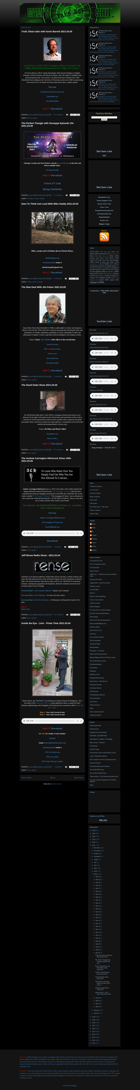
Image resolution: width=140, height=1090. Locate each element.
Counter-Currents (95, 603)
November (97, 850)
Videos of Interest (95, 510)
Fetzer (29, 380)
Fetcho (102, 258)
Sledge (114, 276)
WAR (91, 708)
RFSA (96, 273)
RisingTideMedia (104, 217)
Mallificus (116, 268)
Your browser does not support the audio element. (52, 721)
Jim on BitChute (52, 358)
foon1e (94, 542)
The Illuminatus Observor (97, 695)
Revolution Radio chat (104, 214)
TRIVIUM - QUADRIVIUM (98, 735)
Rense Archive (52, 438)
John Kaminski (94, 647)
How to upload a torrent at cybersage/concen (103, 759)
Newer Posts (26, 778)
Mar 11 (98, 935)
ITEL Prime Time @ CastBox (52, 761)
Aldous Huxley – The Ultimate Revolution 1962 (104, 776)
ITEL (28, 770)
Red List (109, 273)
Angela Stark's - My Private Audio (100, 583)
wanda (94, 546)
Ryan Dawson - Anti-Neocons (98, 681)
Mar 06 (98, 950)
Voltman (102, 278)
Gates (107, 260)
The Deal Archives (52, 349)
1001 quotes (93, 503)
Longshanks (107, 268)
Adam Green (103, 252)
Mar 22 (98, 903)
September (97, 856)
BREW (113, 252)
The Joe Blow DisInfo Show (98, 773)
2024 (93, 836)
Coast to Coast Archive (96, 600)
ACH (28, 550)
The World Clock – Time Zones (99, 507)
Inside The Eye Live (96, 630)
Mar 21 (98, 906)
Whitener (113, 278)
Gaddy (29, 282)
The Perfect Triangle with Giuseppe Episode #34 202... (102, 961)
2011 (93, 1043)
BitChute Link (104, 151)
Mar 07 (98, 947)
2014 (93, 1034)
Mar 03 (98, 1001)
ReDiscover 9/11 (95, 674)
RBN (117, 271)
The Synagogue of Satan (61, 491)
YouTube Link (104, 321)
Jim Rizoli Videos (95, 644)
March (96, 874)
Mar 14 (98, 926)
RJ (102, 273)
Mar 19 (98, 912)
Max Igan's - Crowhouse (97, 651)
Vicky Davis (93, 701)
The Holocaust (94, 691)
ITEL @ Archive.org (52, 752)
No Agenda (97, 271)
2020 (93, 1017)
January (96, 1013)
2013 (93, 1037)
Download (56, 108)
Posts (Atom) (57, 784)
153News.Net (52, 354)
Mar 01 (98, 1006)
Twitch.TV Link (52, 183)
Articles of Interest (95, 493)
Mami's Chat (104, 224)
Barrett (29, 118)
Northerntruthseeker (96, 664)
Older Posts (78, 778)
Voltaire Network (95, 705)
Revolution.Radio (52, 101)
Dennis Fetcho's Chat (104, 204)
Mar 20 (98, 909)
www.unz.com (94, 490)
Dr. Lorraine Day (63, 163)
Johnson (116, 264)
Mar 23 (98, 900)
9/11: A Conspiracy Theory (98, 564)
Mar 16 (98, 920)
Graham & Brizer (100, 262)
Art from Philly (94, 589)
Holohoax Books (95, 627)
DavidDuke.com (52, 434)
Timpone (92, 278)
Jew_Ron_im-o (93, 264)
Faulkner (92, 258)
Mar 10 (98, 938)
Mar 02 (98, 1003)
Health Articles (94, 729)
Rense (29, 618)
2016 (93, 1028)
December (97, 848)
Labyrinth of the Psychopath (98, 732)
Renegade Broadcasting (97, 678)
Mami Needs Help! (95, 725)
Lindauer (99, 268)
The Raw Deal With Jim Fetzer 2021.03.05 (43, 287)
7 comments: (58, 767)
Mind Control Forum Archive (98, 654)
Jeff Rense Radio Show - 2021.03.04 (40, 555)
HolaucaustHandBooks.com (98, 623)
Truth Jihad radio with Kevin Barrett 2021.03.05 (46, 31)
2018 (93, 1022)
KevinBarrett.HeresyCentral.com (52, 92)
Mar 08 (98, 944)
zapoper (31, 114)
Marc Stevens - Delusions (97, 742)
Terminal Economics (96, 486)
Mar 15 (98, 923)
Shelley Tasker (99, 276)
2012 (93, 1040)
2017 (93, 1025)
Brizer (94, 524)
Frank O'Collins (94, 749)
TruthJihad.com (52, 96)
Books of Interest (95, 496)
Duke (28, 453)
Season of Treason (95, 763)
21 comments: (58, 195)
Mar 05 (98, 953)
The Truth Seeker (95, 698)
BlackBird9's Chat (104, 197)
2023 (93, 839)
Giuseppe (30, 198)
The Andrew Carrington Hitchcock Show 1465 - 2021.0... (103, 983)
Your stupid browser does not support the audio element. (52, 533)
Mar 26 (98, 891)
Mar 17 (98, 917)
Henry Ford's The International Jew (100, 620)
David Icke (101, 256)
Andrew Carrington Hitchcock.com (52, 518)
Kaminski (95, 266)
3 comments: (58, 278)
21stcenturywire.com (96, 561)
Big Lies (92, 593)
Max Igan (96, 269)
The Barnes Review (95, 688)
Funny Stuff (93, 500)
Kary (102, 266)
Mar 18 (98, 915)
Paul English (108, 271)
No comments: (59, 114)
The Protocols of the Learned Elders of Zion (103, 752)
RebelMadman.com (52, 258)
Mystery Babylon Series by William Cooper (103, 657)
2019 (93, 1020)
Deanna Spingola (95, 606)
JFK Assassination (95, 640)
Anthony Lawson (95, 586)
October (96, 853)
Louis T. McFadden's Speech (98, 756)
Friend (92, 260)
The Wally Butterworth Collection (100, 766)
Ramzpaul (93, 671)
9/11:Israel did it (95, 567)
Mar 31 (98, 876)
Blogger (74, 1085)
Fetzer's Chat (104, 207)
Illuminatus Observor (43, 703)
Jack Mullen (46, 340)
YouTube (52, 738)
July (95, 862)
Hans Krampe (94, 617)
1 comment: (58, 547)
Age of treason (94, 571)
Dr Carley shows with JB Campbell (100, 610)
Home (52, 778)
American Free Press (96, 579)
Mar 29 (98, 882)
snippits (112, 280)
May (95, 868)
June (95, 865)
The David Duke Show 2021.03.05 (39, 385)
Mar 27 (98, 888)
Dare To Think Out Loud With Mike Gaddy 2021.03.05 (49, 204)
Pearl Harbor (93, 668)
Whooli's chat (104, 220)
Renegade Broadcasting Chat (104, 210)
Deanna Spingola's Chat (104, 200)
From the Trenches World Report (99, 613)
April (95, 871)
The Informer (94, 746)
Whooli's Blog (94, 513)
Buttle (92, 256)
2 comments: (58, 376)
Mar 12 (98, 932)
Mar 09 (98, 941)
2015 (93, 1031)
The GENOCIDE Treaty (97, 769)
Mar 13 (98, 929)
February (97, 1010)
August (96, 859)
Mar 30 (98, 879)
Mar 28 (98, 885)
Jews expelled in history (97, 637)
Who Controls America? (97, 712)
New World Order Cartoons (98, 661)
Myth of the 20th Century (111, 269)
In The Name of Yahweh (41, 496)
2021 (93, 845)
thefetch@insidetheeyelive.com (55, 743)
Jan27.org (93, 634)
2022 (93, 842)
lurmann (92, 280)
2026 (93, 830)
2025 (93, 833)
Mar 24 (98, 897)
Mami (93, 527)
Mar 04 (98, 998)
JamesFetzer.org (52, 344)
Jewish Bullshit (104, 264)
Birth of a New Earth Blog (97, 596)
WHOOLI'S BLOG (95, 715)
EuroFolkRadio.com (52, 527)
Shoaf (107, 276)
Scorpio (94, 535)
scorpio (36, 198)
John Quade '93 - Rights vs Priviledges (101, 739)
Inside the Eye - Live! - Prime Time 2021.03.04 (46, 623)
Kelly (109, 266)
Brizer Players (113, 253)
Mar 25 (98, 894)
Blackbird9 (103, 254)
